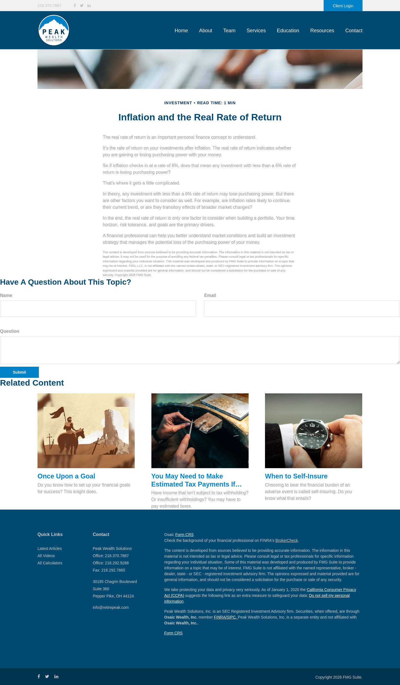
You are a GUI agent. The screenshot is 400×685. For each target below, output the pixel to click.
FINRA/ (220, 617)
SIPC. (232, 617)
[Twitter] (82, 6)
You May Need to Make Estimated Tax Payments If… (196, 480)
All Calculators (50, 563)
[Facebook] (75, 6)
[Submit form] (19, 372)
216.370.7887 (49, 5)
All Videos (46, 556)
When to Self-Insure (296, 476)
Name (6, 295)
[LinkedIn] (89, 6)
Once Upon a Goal (66, 476)
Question (9, 331)
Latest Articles (50, 548)
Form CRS (184, 534)
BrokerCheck (287, 540)
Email (210, 295)
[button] (205, 30)
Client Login (343, 6)
